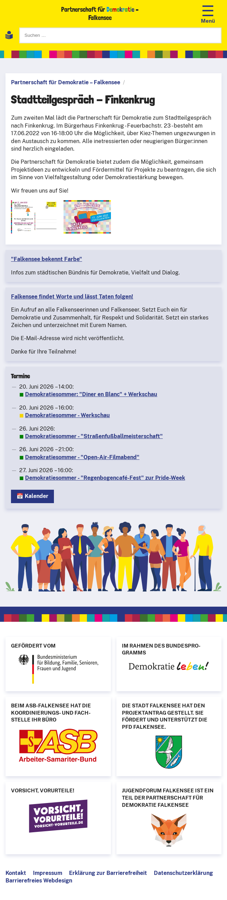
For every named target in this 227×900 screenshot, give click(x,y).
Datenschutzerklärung (183, 873)
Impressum (47, 873)
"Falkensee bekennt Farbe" (46, 259)
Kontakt (15, 873)
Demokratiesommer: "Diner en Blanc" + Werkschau (91, 394)
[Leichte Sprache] (9, 36)
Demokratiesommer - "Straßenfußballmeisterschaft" (94, 436)
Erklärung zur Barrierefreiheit (108, 873)
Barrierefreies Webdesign (38, 880)
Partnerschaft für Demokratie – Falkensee (65, 82)
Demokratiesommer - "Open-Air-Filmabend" (82, 457)
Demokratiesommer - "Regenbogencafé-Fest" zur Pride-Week (105, 478)
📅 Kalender (32, 496)
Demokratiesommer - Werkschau (67, 415)
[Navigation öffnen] (208, 13)
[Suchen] (120, 35)
